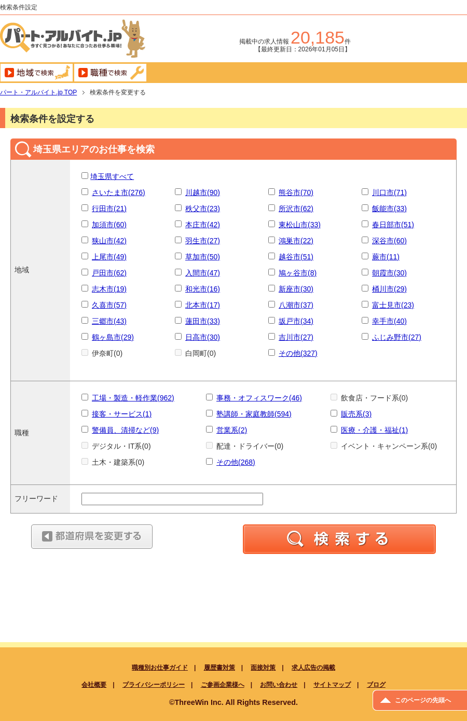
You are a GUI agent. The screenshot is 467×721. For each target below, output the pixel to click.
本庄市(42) (202, 224)
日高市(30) (202, 337)
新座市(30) (296, 289)
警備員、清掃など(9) (125, 430)
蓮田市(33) (202, 321)
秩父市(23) (202, 208)
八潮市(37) (296, 305)
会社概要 (93, 684)
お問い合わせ (278, 684)
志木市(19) (109, 289)
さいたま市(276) (118, 192)
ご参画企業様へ (222, 684)
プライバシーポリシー (153, 684)
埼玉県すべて (112, 176)
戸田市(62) (109, 273)
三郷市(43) (109, 321)
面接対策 (263, 667)
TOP (38, 92)
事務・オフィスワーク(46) (259, 398)
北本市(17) (202, 305)
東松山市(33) (300, 224)
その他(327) (298, 353)
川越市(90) (202, 192)
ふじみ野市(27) (396, 337)
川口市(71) (389, 192)
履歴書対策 (219, 667)
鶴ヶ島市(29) (113, 337)
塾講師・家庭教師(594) (254, 414)
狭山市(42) (109, 241)
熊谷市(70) (296, 192)
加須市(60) (109, 224)
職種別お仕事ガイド (160, 667)
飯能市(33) (389, 208)
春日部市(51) (393, 224)
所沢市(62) (296, 208)
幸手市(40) (389, 321)
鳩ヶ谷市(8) (298, 273)
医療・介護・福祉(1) (374, 430)
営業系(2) (231, 430)
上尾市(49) (109, 257)
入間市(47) (202, 273)
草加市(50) (202, 257)
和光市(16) (202, 289)
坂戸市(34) (296, 321)
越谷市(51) (296, 257)
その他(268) (235, 462)
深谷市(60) (389, 241)
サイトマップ (332, 684)
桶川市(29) (389, 289)
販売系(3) (356, 414)
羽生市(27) (202, 241)
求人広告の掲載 (313, 667)
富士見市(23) (393, 305)
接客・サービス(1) (122, 414)
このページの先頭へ (423, 700)
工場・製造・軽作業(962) (133, 398)
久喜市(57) (109, 305)
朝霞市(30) (389, 273)
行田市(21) (109, 208)
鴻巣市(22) (296, 241)
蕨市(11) (386, 257)
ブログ (376, 684)
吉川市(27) (296, 337)
